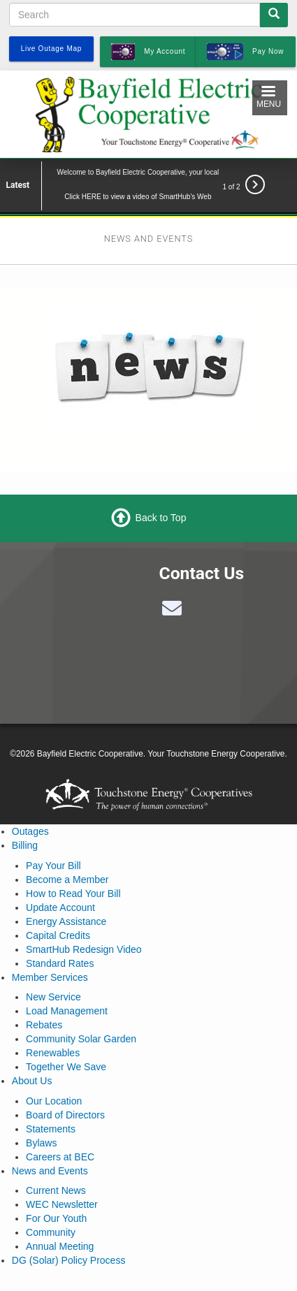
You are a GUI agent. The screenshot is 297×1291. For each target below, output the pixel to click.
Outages (30, 831)
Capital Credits (58, 935)
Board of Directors (65, 1115)
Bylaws (41, 1142)
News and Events (50, 1170)
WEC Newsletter (62, 1204)
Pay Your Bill (53, 865)
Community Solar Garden (81, 1038)
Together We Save (66, 1066)
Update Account (60, 907)
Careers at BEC (60, 1156)
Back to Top (161, 517)
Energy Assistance (66, 921)
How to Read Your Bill (73, 893)
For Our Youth (56, 1218)
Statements (50, 1129)
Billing (25, 845)
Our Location (54, 1101)
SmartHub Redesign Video (84, 949)
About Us (32, 1080)
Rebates (44, 1024)
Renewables (53, 1052)
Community (50, 1232)
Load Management (67, 1010)
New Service (53, 996)
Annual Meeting (60, 1246)
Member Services (50, 977)
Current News (56, 1190)
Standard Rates (60, 963)
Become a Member (67, 879)
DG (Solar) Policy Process (69, 1260)
